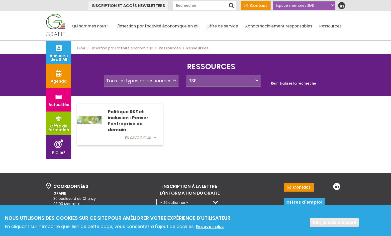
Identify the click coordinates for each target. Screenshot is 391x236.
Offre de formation (58, 128)
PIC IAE (58, 153)
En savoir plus (210, 227)
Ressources (330, 26)
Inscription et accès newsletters (128, 5)
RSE (192, 81)
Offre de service (222, 26)
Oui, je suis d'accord (334, 223)
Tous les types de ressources (139, 81)
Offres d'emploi (304, 202)
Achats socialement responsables (278, 26)
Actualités (58, 105)
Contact (258, 5)
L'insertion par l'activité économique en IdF (157, 26)
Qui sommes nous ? (90, 26)
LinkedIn (341, 5)
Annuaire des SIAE (59, 57)
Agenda (59, 81)
